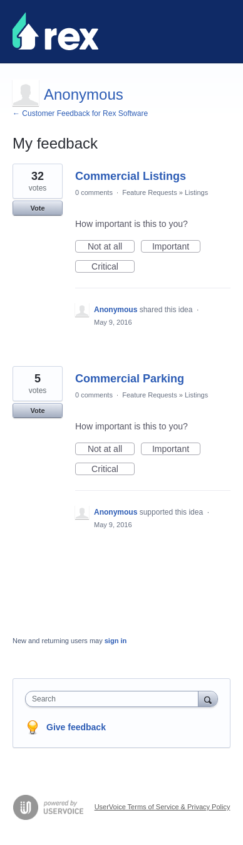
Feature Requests (149, 192)
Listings (196, 192)
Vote (37, 208)
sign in (116, 640)
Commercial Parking (129, 378)
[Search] (208, 698)
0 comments (94, 192)
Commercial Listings (130, 176)
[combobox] (114, 699)
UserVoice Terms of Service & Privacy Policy (162, 807)
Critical (113, 267)
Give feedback (76, 727)
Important (176, 247)
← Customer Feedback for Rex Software (80, 113)
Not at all (111, 247)
